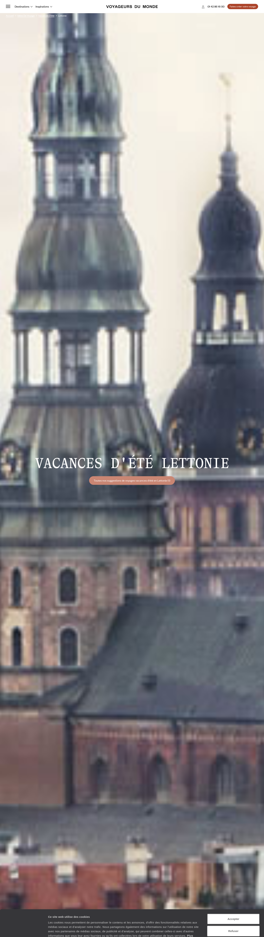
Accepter (233, 893)
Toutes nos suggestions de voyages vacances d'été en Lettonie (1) (132, 480)
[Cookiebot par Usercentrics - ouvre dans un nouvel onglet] (24, 930)
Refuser (233, 905)
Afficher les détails (202, 929)
